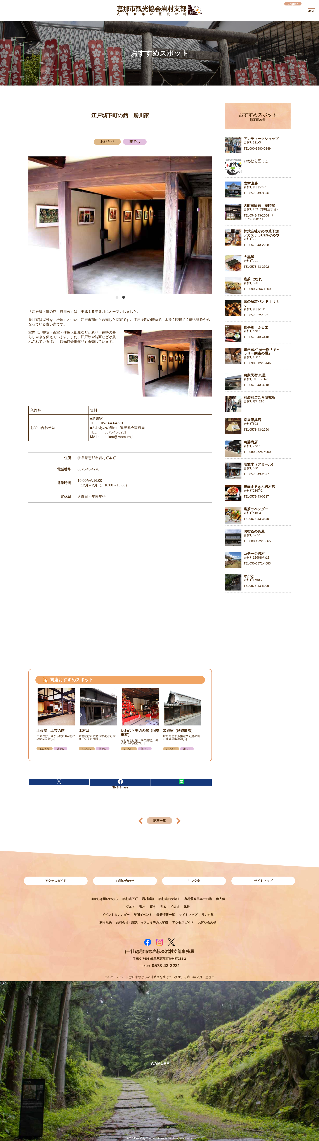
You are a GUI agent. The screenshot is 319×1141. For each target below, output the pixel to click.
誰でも (135, 141)
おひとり (107, 141)
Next (204, 225)
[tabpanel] (120, 225)
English (293, 3)
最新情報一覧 (165, 914)
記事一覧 (159, 820)
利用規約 (105, 922)
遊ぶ (142, 907)
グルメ (130, 907)
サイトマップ (263, 880)
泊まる (175, 907)
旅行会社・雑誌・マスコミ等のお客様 (142, 922)
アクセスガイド (55, 880)
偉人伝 (220, 899)
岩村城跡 (148, 899)
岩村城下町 (130, 899)
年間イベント (143, 914)
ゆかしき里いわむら (104, 899)
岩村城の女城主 (169, 899)
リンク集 (194, 880)
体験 (187, 907)
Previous (33, 225)
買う (153, 907)
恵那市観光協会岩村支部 (151, 11)
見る (163, 907)
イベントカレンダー (116, 914)
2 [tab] (123, 297)
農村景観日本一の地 (198, 899)
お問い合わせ (125, 880)
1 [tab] (117, 297)
